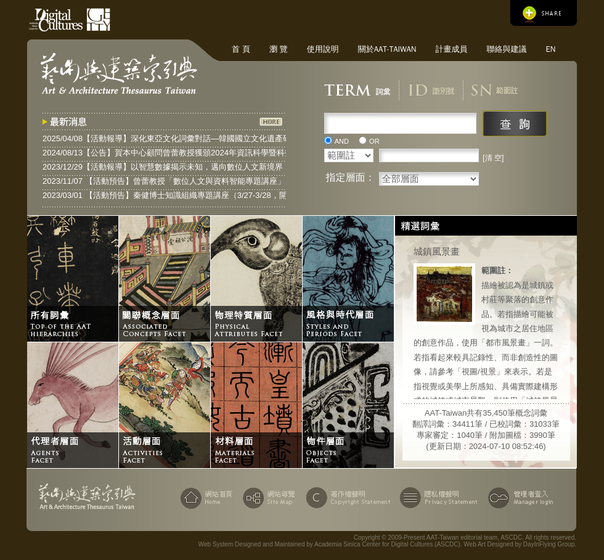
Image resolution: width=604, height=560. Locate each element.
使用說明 (323, 49)
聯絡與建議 (506, 49)
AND (342, 141)
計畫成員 (451, 49)
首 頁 (241, 49)
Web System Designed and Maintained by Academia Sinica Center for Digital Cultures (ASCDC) (329, 544)
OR (374, 141)
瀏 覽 (278, 49)
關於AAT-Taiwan (387, 49)
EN (550, 49)
